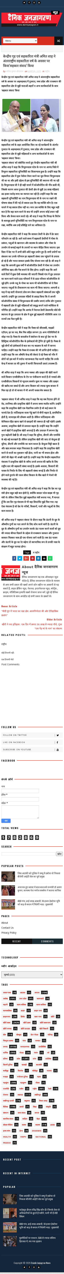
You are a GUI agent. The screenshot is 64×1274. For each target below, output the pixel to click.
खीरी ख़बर (27, 1024)
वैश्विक (5, 1108)
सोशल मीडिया (7, 1126)
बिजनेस (20, 1072)
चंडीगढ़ (50, 1036)
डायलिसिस (42, 1048)
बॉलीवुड (35, 1072)
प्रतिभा (5, 1060)
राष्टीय (21, 1090)
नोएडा (21, 1054)
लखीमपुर (37, 1096)
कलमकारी (40, 1000)
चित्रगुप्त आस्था (8, 1042)
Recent (16, 943)
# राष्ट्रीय (36, 554)
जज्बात (37, 1042)
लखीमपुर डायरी (8, 1102)
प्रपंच (34, 1060)
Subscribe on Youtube (33, 751)
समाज (37, 1114)
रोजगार (5, 1096)
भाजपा (49, 1072)
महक (39, 1078)
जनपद (5, 1048)
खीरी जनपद (7, 1030)
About (4, 924)
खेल (4, 1036)
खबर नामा (37, 1018)
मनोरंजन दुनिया (22, 1078)
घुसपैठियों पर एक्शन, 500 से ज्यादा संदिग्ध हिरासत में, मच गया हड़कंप (37, 1241)
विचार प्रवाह (43, 1102)
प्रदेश (18, 1060)
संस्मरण (5, 1114)
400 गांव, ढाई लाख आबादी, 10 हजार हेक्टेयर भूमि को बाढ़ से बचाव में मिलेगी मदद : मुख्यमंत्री (39, 904)
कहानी (5, 1006)
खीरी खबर (6, 1024)
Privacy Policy (8, 934)
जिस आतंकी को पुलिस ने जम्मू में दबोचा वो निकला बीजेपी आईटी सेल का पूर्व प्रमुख (39, 876)
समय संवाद (21, 1114)
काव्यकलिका (7, 1012)
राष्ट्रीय (47, 73)
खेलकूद (18, 1036)
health (7, 1138)
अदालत (22, 994)
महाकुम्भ (23, 1084)
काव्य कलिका (21, 1006)
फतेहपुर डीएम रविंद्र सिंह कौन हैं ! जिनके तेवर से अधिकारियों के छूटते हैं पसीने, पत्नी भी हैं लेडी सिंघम (39, 1214)
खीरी (52, 1018)
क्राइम (23, 1012)
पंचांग (36, 1054)
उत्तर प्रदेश (22, 1000)
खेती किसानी (43, 1030)
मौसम (37, 1084)
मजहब (5, 1078)
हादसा (52, 1126)
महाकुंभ (6, 1084)
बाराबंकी (39, 1066)
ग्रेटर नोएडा (34, 1036)
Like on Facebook (33, 744)
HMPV (23, 1138)
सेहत (38, 1120)
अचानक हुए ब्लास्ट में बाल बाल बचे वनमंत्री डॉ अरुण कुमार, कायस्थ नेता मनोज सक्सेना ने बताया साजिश (40, 890)
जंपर (24, 1042)
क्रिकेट (23, 1018)
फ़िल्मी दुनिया (7, 1066)
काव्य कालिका (41, 1006)
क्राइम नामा (38, 1012)
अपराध (36, 994)
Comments (47, 943)
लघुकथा (27, 1102)
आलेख (5, 1000)
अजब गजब (7, 994)
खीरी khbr (25, 1030)
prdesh (7, 1144)
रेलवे (49, 1090)
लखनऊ (20, 1096)
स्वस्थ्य (24, 1126)
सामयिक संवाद (8, 1120)
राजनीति (6, 1090)
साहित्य (24, 1120)
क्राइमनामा (6, 1018)
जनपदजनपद (24, 1048)
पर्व (48, 1054)
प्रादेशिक (48, 1060)
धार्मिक (5, 1054)
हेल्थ (21, 1132)
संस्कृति (48, 1108)
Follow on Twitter (33, 737)
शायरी (21, 1108)
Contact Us (7, 929)
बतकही (24, 1066)
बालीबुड (5, 1072)
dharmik (36, 1132)
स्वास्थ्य (37, 1126)
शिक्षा (35, 1108)
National (40, 1138)
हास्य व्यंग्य (6, 1132)
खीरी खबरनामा (45, 1024)
